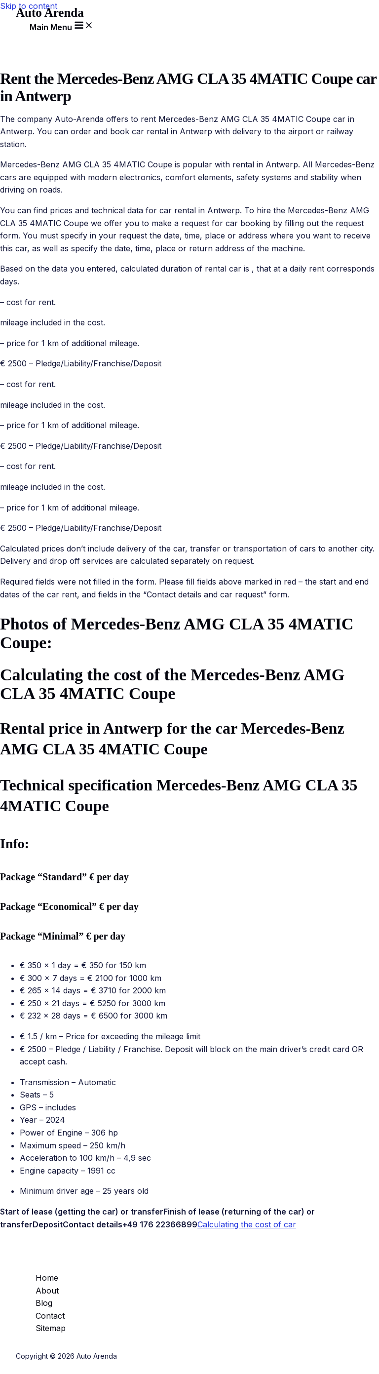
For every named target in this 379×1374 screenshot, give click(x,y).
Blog (44, 1303)
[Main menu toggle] (62, 26)
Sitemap (51, 1328)
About (47, 1290)
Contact (50, 1316)
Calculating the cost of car (246, 1224)
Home (47, 1278)
